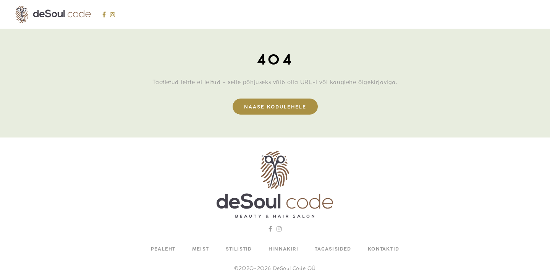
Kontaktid (383, 249)
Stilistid (239, 249)
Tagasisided (333, 249)
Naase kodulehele (275, 107)
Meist (200, 249)
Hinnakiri (283, 249)
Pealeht (163, 249)
